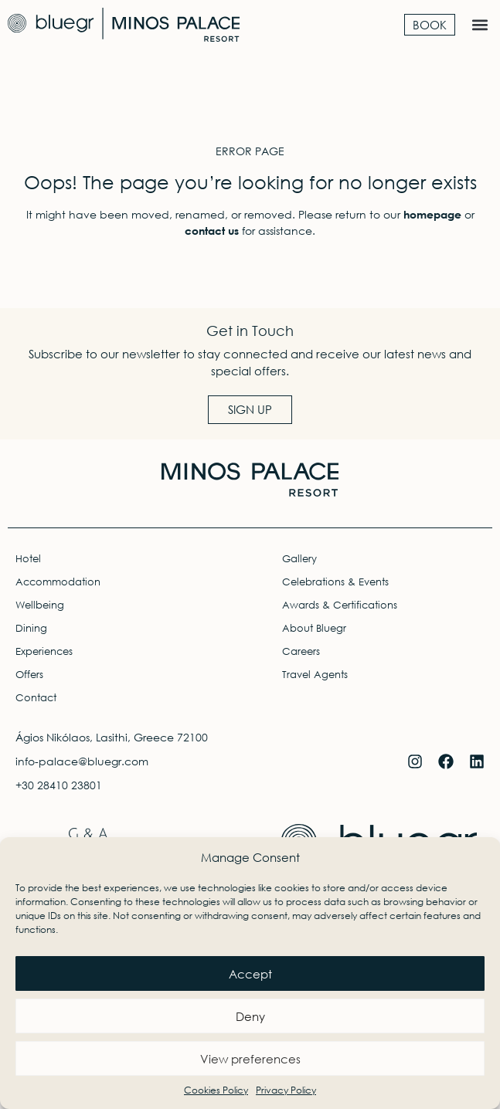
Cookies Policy (216, 1090)
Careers (301, 651)
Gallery (299, 558)
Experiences (44, 651)
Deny (250, 1016)
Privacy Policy (286, 1090)
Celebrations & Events (335, 581)
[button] (479, 24)
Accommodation (57, 581)
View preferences (250, 1059)
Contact (35, 697)
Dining (31, 628)
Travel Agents (315, 674)
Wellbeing (39, 605)
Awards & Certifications (339, 605)
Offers (29, 674)
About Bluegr (314, 628)
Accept (250, 974)
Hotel (28, 558)
